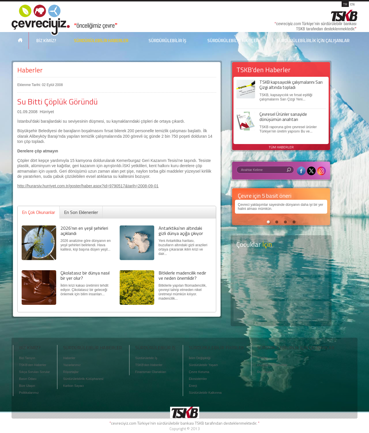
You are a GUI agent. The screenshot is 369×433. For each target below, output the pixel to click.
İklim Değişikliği (199, 358)
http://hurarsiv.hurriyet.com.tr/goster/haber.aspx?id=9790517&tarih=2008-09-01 (88, 186)
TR (345, 4)
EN (352, 4)
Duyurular (264, 372)
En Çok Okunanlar (38, 212)
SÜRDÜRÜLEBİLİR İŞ (167, 40)
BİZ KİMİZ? (46, 40)
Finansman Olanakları (150, 372)
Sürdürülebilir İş (146, 358)
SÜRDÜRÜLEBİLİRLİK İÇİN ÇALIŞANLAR (312, 40)
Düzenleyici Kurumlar (272, 365)
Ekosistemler (198, 378)
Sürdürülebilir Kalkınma (205, 392)
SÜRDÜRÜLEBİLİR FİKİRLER (233, 40)
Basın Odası (28, 378)
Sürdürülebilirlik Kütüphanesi (83, 378)
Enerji (193, 385)
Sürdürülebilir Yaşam (203, 365)
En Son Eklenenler (81, 212)
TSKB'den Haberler (32, 365)
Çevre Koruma (199, 372)
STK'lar (262, 358)
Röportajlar (71, 372)
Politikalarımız (29, 392)
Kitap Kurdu (281, 311)
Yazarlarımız (72, 365)
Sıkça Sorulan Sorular (34, 372)
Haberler (30, 70)
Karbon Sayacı (73, 385)
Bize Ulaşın (27, 385)
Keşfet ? (281, 265)
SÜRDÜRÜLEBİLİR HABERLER (101, 40)
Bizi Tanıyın (27, 358)
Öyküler (281, 288)
